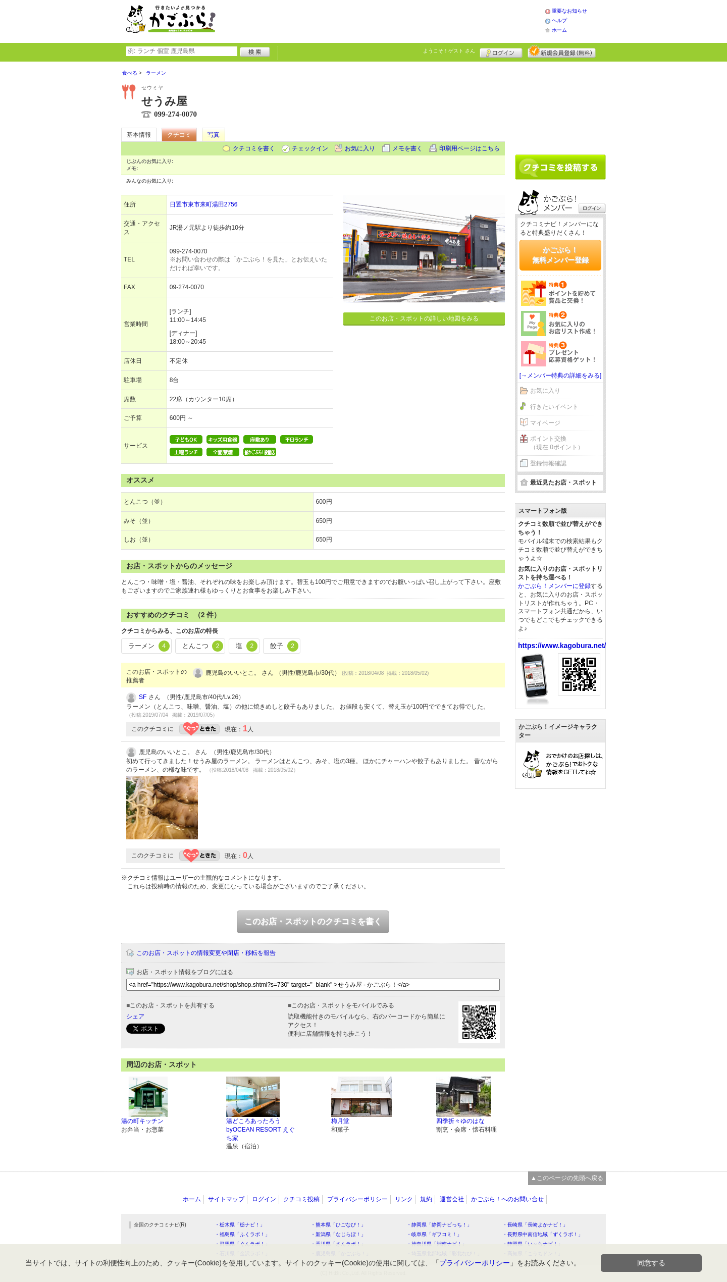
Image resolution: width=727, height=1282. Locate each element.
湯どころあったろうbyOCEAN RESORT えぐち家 (260, 1129)
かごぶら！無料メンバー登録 (560, 255)
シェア (135, 1016)
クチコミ (179, 134)
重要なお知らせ (569, 11)
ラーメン (149, 646)
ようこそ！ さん (449, 51)
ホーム (559, 30)
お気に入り (360, 148)
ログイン (501, 51)
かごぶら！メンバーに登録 (554, 586)
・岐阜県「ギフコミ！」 (434, 1234)
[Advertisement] (391, 20)
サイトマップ (226, 1199)
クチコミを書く (254, 148)
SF (142, 697)
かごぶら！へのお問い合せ (507, 1199)
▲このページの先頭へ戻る (567, 1178)
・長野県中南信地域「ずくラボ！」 (542, 1234)
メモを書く (407, 148)
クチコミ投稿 (301, 1199)
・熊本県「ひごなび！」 (338, 1224)
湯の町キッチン (142, 1121)
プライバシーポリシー (357, 1199)
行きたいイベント (554, 406)
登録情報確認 (548, 463)
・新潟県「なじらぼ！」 (338, 1234)
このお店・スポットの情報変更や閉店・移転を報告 (206, 952)
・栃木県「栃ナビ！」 (240, 1224)
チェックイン (310, 148)
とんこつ (203, 646)
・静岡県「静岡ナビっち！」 (439, 1224)
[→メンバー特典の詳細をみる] (561, 375)
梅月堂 (340, 1121)
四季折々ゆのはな (460, 1121)
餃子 (284, 646)
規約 (426, 1199)
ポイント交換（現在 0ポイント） (557, 443)
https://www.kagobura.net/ (562, 646)
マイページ (545, 422)
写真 (213, 134)
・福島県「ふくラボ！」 (242, 1234)
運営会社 (452, 1199)
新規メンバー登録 (562, 51)
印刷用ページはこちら (469, 148)
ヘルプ (559, 20)
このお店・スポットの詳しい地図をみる (424, 318)
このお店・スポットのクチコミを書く (313, 921)
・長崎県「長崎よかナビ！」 (535, 1224)
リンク (404, 1199)
